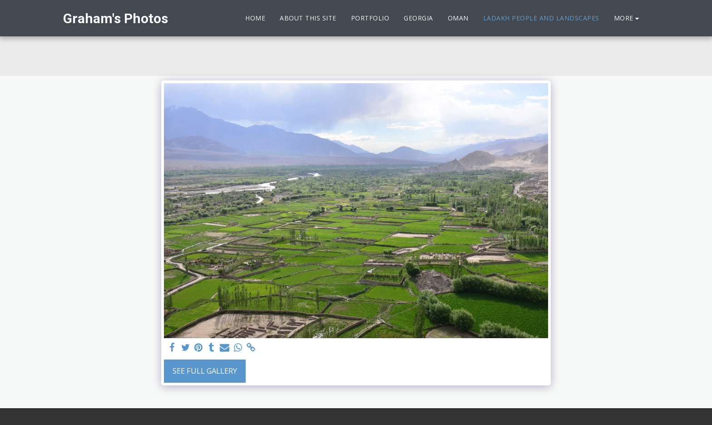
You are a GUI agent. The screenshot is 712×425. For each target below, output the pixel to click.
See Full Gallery (205, 370)
